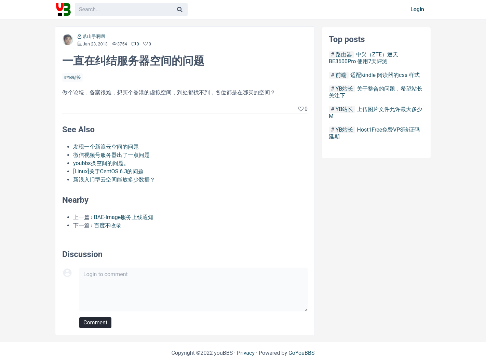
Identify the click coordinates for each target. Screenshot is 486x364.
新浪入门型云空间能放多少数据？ (114, 179)
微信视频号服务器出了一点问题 (111, 155)
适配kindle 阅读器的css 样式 (385, 75)
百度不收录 (107, 225)
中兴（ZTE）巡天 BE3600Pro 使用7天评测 (363, 58)
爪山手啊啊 (94, 36)
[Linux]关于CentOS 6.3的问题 (108, 171)
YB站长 (74, 77)
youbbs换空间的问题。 (101, 163)
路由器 (344, 54)
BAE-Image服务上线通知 (123, 217)
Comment (95, 322)
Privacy (246, 353)
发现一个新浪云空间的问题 (106, 147)
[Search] (180, 9)
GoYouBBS (301, 353)
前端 (341, 75)
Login (417, 9)
